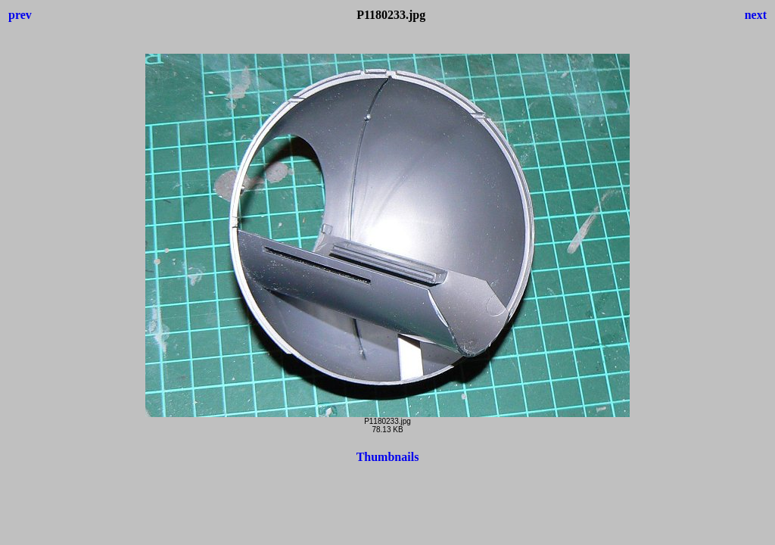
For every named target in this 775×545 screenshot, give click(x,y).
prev (20, 14)
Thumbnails (387, 456)
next (756, 14)
